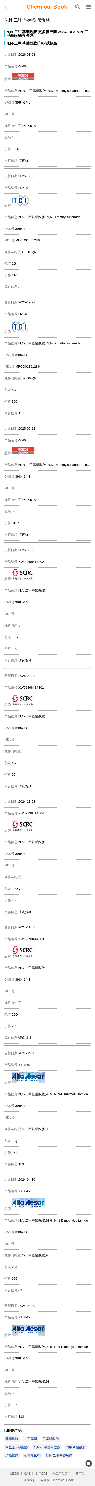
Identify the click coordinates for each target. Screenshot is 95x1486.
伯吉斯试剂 (32, 1455)
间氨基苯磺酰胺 (16, 1447)
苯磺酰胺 (11, 1439)
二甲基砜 (30, 1439)
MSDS (14, 1473)
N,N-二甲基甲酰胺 (47, 1447)
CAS (27, 1473)
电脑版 (44, 1480)
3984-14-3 (66, 32)
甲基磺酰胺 (51, 1439)
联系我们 (29, 1480)
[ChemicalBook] (47, 6)
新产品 (80, 1473)
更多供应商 (47, 32)
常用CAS (41, 1473)
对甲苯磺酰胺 (76, 1447)
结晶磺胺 (11, 1455)
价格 (30, 35)
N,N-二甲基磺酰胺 (21, 32)
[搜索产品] (77, 7)
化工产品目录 (61, 1473)
